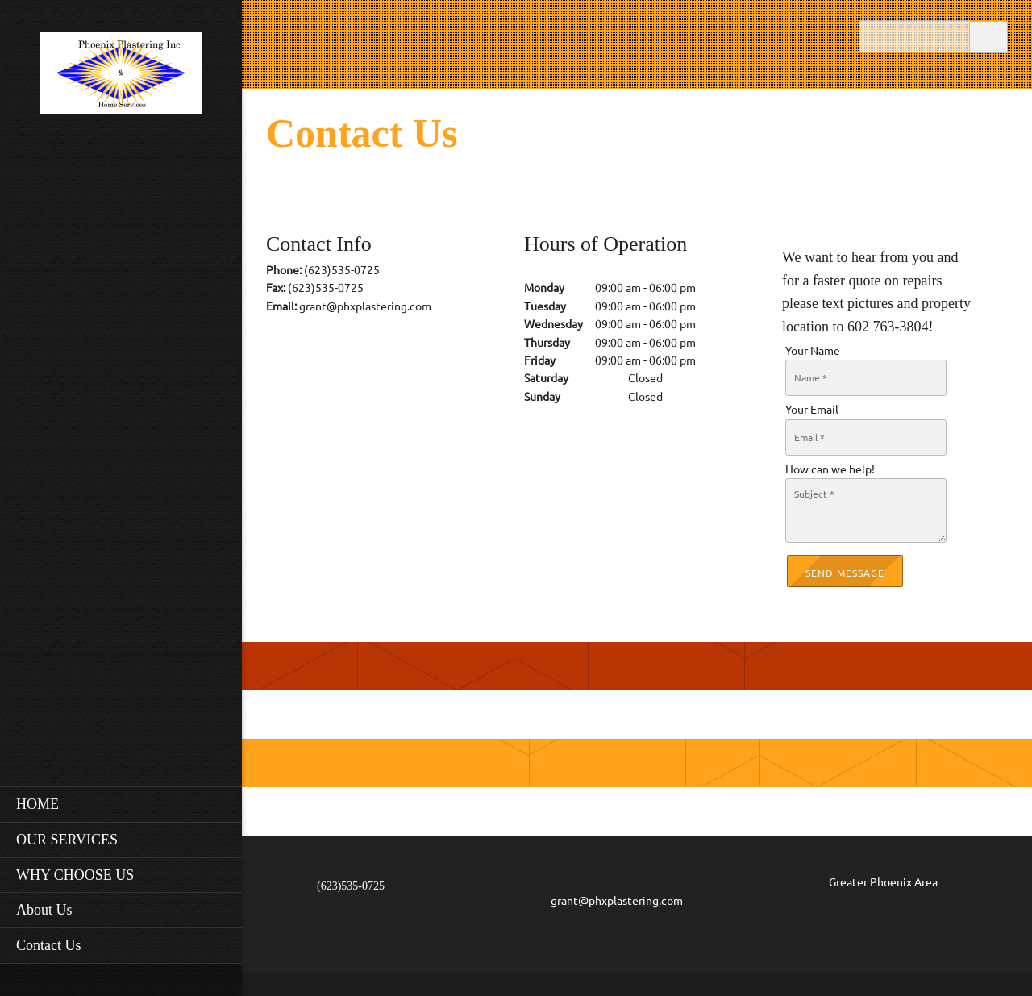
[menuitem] (121, 804)
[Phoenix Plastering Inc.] (121, 77)
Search (988, 36)
